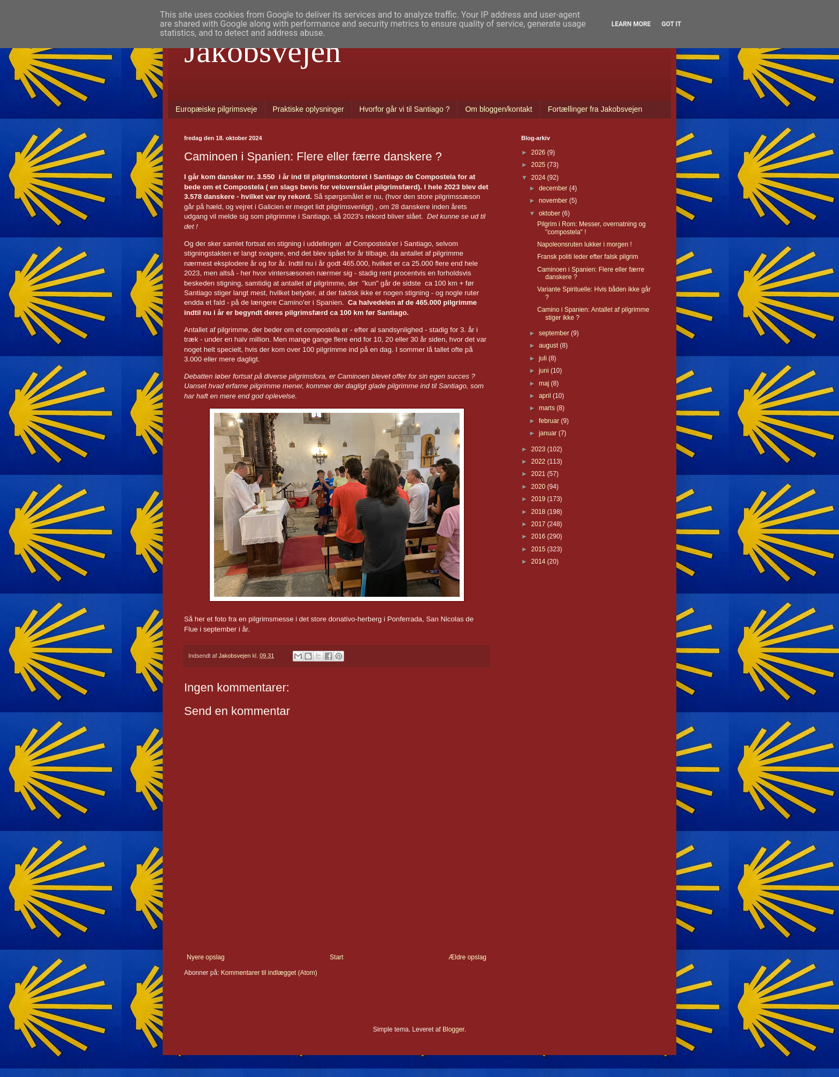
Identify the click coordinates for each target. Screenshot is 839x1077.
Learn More (631, 24)
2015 (539, 549)
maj (545, 383)
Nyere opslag (206, 957)
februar (550, 421)
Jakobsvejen (262, 51)
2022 (539, 461)
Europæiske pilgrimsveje (216, 109)
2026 (539, 152)
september (555, 333)
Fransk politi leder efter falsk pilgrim (587, 256)
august (549, 345)
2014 (539, 561)
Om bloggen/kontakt (498, 109)
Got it (671, 24)
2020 (539, 486)
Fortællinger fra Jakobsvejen (595, 109)
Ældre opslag (467, 957)
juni (545, 370)
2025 (539, 164)
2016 (539, 536)
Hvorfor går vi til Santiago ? (405, 109)
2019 (539, 499)
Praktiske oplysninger (308, 109)
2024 (539, 177)
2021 (539, 474)
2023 (539, 449)
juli (543, 358)
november (554, 200)
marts (547, 408)
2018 (539, 512)
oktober (550, 213)
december (554, 188)
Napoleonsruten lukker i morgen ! (584, 244)
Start (336, 957)
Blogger (453, 1029)
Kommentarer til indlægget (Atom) (269, 972)
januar (549, 433)
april (546, 395)
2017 (539, 524)
